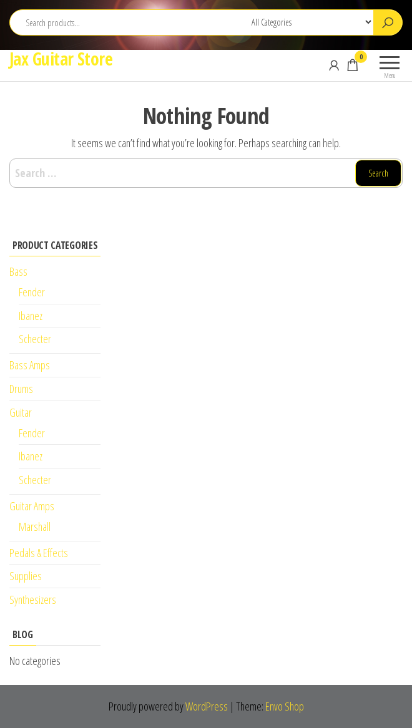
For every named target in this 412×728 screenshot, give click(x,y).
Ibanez (30, 315)
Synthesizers (32, 599)
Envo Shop (284, 706)
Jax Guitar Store (60, 58)
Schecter (35, 338)
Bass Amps (29, 364)
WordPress (206, 706)
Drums (21, 388)
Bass (18, 271)
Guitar (20, 412)
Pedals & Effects (38, 552)
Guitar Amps (31, 505)
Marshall (35, 526)
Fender (32, 291)
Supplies (25, 575)
